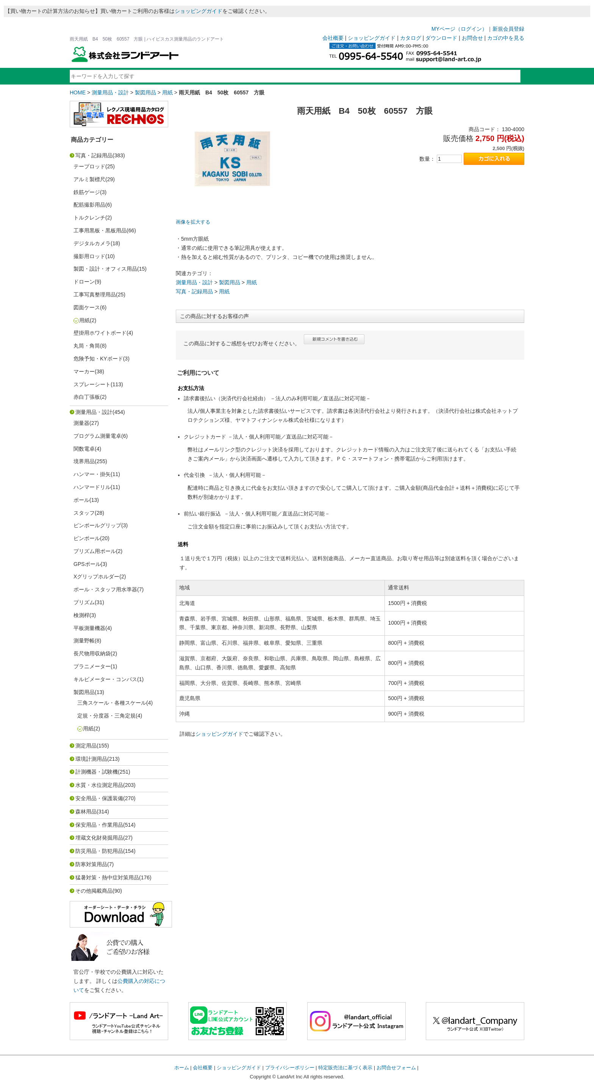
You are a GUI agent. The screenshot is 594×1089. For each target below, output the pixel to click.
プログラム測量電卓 (97, 436)
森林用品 (86, 812)
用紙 (167, 92)
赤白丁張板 (86, 397)
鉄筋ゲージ (86, 192)
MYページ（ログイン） (459, 29)
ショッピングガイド (198, 11)
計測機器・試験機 (96, 772)
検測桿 (81, 615)
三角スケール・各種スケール (111, 703)
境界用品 (84, 461)
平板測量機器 (89, 628)
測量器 (81, 423)
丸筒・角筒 (86, 346)
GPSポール (87, 564)
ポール (81, 500)
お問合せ (472, 38)
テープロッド (89, 166)
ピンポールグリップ (97, 525)
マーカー (84, 371)
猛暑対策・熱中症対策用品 (107, 877)
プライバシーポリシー (289, 1067)
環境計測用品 (91, 759)
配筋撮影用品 (89, 205)
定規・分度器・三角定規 (106, 716)
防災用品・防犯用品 (99, 851)
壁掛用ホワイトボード (100, 333)
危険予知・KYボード (98, 359)
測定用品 (86, 746)
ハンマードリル (92, 487)
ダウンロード (441, 38)
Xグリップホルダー (96, 576)
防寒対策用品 (91, 864)
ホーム (181, 1067)
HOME (78, 92)
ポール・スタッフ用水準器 (105, 589)
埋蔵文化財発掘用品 (99, 838)
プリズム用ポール (94, 551)
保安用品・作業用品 (99, 825)
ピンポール (86, 538)
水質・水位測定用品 (99, 785)
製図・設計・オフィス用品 (105, 269)
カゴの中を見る (505, 38)
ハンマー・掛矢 (92, 474)
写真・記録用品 (94, 155)
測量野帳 (84, 641)
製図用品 (145, 92)
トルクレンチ (89, 218)
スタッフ (84, 513)
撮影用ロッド (89, 256)
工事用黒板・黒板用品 (100, 230)
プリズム (84, 602)
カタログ (410, 38)
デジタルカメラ (92, 243)
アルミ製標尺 (89, 179)
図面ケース (86, 307)
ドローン (84, 282)
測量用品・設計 (110, 92)
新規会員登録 (508, 29)
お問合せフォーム (396, 1067)
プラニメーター (92, 666)
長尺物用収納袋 (92, 653)
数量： (427, 159)
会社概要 (333, 38)
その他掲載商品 (94, 891)
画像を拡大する (193, 222)
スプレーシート (92, 384)
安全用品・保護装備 (99, 798)
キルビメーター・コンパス (105, 679)
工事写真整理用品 (94, 294)
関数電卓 (84, 449)
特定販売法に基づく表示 (345, 1067)
